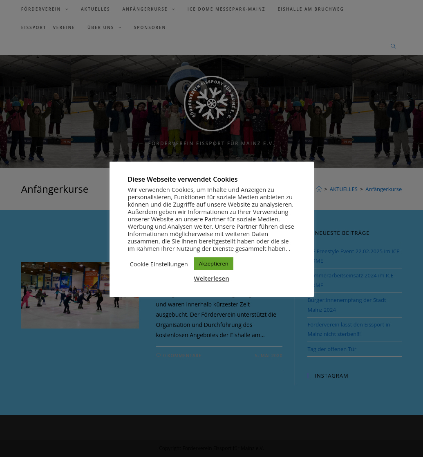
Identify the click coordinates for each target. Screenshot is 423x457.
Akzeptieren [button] (213, 263)
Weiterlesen (211, 278)
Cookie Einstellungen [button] (159, 264)
